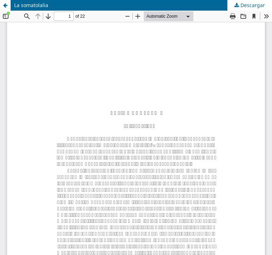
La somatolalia (31, 5)
